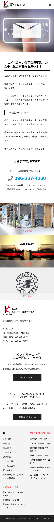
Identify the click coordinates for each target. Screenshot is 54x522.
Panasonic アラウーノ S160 (14, 494)
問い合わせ (8, 470)
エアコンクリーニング (40, 439)
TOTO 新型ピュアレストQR (14, 506)
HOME (4, 433)
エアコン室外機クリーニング (40, 449)
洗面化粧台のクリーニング (40, 461)
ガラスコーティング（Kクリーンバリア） (39, 476)
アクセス (7, 457)
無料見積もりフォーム (27, 417)
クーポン (7, 452)
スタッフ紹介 (9, 461)
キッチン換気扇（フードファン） (40, 469)
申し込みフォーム (27, 378)
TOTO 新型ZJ (11, 500)
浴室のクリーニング (39, 455)
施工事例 (7, 448)
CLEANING (40, 433)
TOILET (10, 486)
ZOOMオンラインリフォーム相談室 (13, 476)
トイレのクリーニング (40, 443)
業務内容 (7, 443)
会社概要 (7, 439)
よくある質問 (9, 466)
